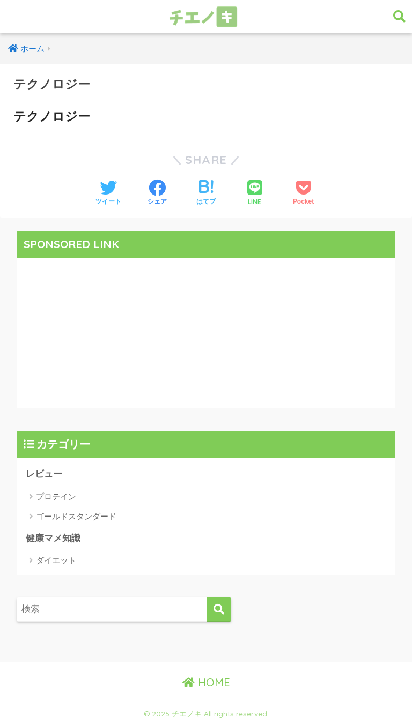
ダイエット (56, 560)
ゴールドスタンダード (76, 516)
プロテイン (56, 496)
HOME (206, 682)
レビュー (44, 474)
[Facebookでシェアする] (157, 193)
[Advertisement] (206, 333)
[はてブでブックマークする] (206, 193)
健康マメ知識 (53, 538)
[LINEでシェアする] (254, 193)
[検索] (219, 609)
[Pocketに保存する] (303, 193)
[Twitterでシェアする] (108, 193)
